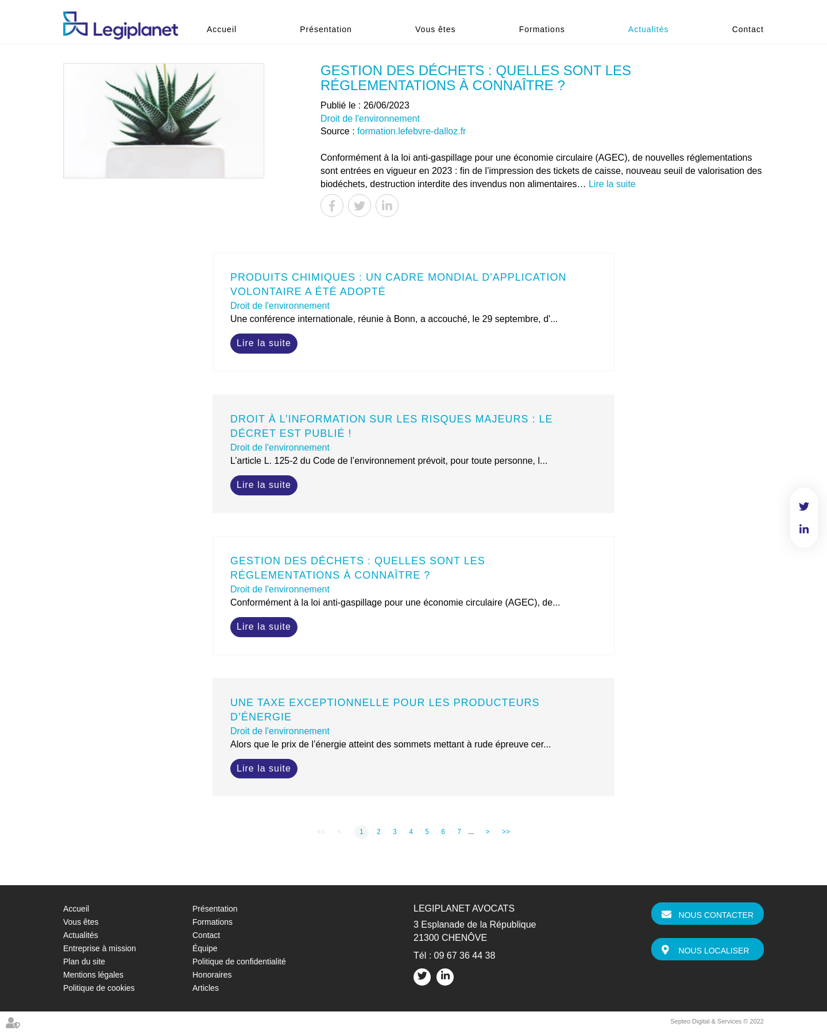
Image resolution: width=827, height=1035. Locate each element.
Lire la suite (612, 184)
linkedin (804, 529)
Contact (748, 29)
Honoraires (211, 974)
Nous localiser (714, 950)
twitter (804, 506)
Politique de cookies (99, 988)
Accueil (222, 29)
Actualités (648, 29)
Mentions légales (93, 974)
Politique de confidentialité (239, 961)
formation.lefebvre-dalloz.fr (411, 131)
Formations (542, 29)
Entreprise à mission (99, 948)
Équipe (205, 948)
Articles (205, 988)
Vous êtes (435, 29)
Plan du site (84, 961)
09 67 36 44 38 (465, 955)
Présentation (326, 29)
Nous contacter (716, 915)
